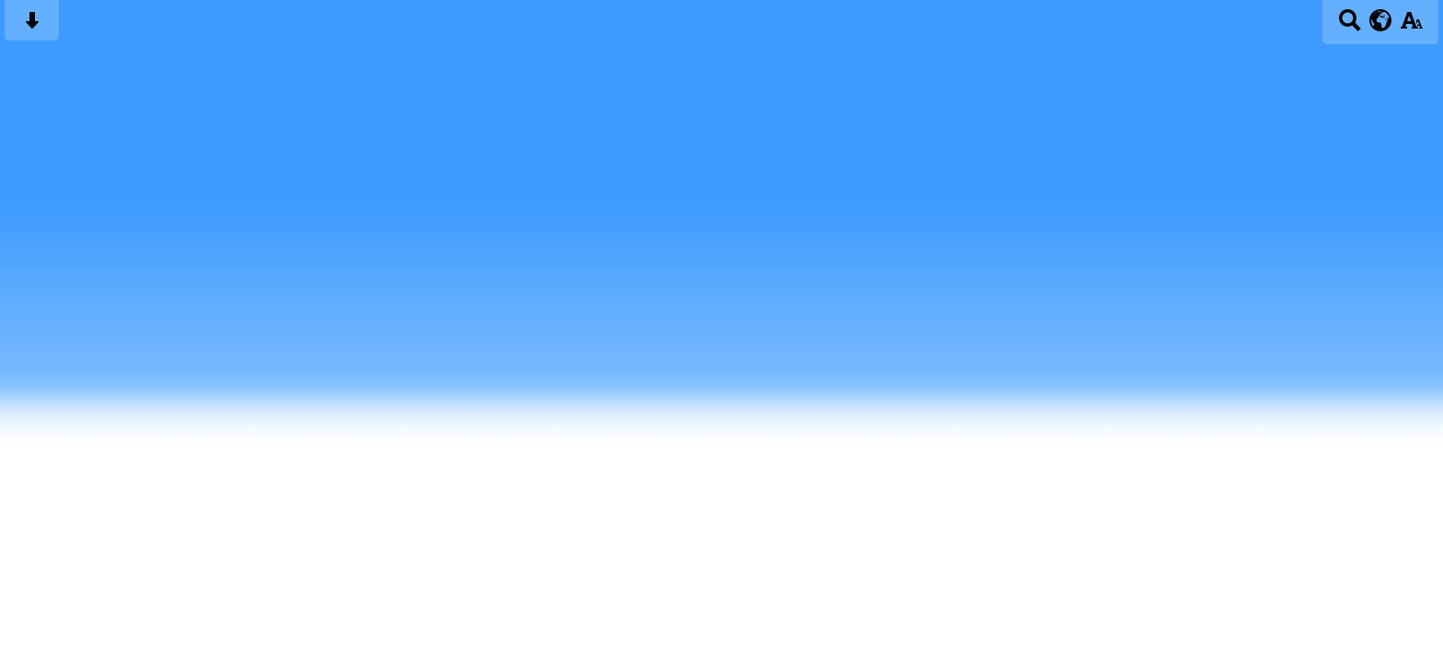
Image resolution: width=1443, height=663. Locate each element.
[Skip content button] (31, 26)
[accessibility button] (1411, 26)
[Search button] (1349, 26)
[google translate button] (1381, 20)
